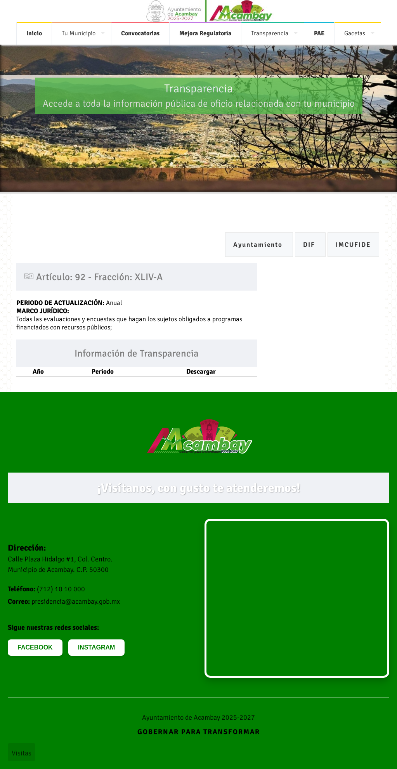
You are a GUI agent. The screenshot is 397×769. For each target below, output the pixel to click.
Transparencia (269, 33)
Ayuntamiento (259, 245)
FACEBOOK (35, 647)
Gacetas (354, 33)
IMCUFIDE (353, 245)
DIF (310, 245)
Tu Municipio (78, 33)
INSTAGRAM (96, 647)
